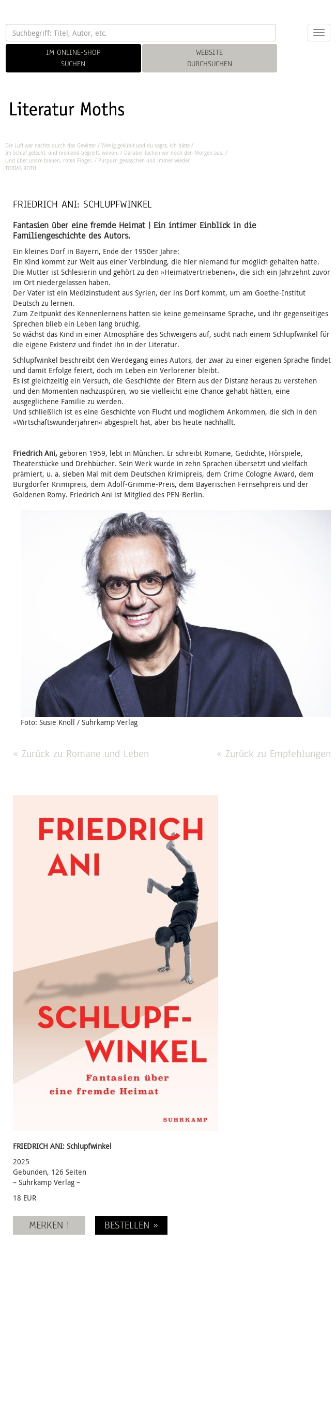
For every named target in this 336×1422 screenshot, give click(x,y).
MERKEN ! (49, 1225)
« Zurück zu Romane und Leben (81, 754)
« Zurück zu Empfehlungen (274, 754)
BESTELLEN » (131, 1225)
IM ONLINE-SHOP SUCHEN (73, 58)
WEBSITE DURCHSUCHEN (209, 58)
